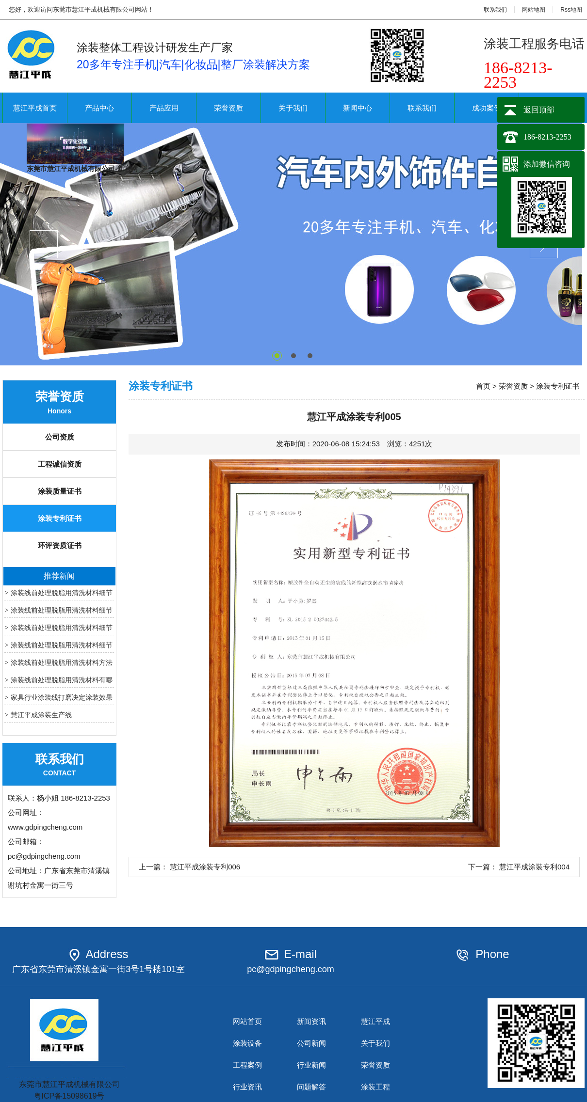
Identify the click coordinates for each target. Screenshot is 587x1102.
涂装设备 (247, 1043)
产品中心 (99, 108)
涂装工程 (375, 1087)
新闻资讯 (311, 1021)
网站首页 (247, 1021)
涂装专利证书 (60, 518)
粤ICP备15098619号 (69, 1096)
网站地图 (533, 9)
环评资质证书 (60, 545)
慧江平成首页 (35, 108)
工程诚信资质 (60, 464)
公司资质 (59, 437)
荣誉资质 (228, 108)
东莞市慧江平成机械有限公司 (69, 1080)
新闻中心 (357, 108)
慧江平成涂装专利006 (205, 867)
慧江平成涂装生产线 (41, 715)
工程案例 (247, 1065)
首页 (483, 386)
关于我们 (293, 108)
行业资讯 (247, 1087)
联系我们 (495, 9)
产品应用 (164, 108)
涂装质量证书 (60, 491)
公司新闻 (311, 1043)
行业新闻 (311, 1065)
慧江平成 (375, 1021)
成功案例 (486, 108)
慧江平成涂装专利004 (534, 867)
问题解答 (311, 1087)
